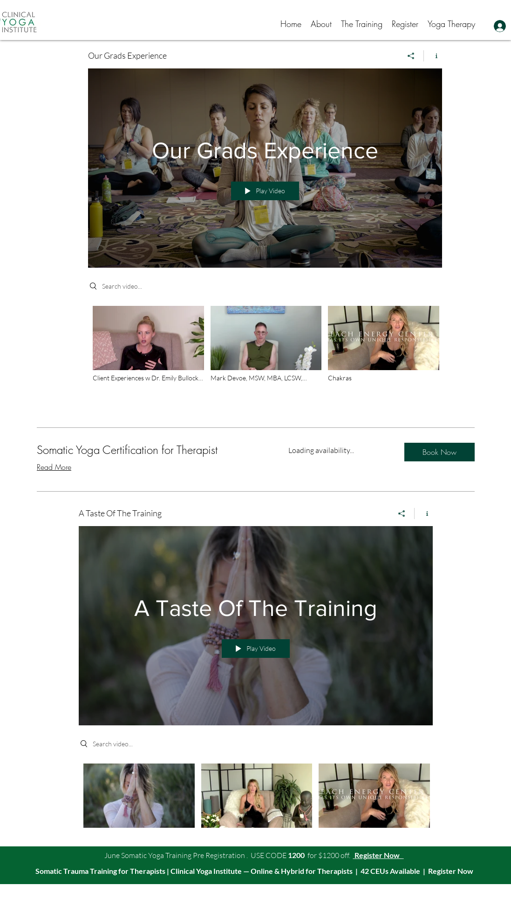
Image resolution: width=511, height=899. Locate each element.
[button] (321, 23)
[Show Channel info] (433, 55)
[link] (151, 450)
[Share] (411, 55)
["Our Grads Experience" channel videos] (265, 355)
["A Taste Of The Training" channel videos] (256, 797)
